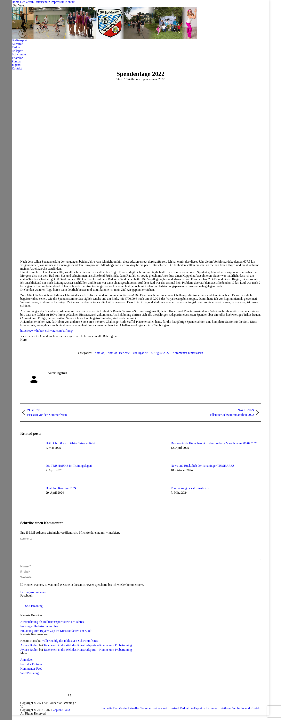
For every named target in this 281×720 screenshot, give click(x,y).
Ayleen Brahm (29, 650)
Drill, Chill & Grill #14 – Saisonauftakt (70, 443)
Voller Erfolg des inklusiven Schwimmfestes (70, 645)
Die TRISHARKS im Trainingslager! (69, 465)
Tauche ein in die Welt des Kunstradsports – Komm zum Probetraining (88, 650)
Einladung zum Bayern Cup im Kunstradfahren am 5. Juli (56, 635)
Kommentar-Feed (31, 673)
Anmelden (26, 664)
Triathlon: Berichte (118, 353)
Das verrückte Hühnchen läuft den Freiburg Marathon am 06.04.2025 (214, 443)
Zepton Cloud (61, 714)
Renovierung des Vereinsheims (190, 488)
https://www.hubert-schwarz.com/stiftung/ (46, 330)
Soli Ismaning (34, 610)
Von (140, 353)
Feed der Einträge (31, 668)
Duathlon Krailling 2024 (61, 488)
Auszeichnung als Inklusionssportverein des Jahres (52, 626)
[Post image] (31, 450)
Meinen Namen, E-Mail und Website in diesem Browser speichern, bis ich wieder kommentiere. (84, 589)
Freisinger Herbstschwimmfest (39, 631)
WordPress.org (29, 677)
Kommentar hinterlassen (188, 353)
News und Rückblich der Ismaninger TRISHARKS (203, 465)
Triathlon (98, 353)
